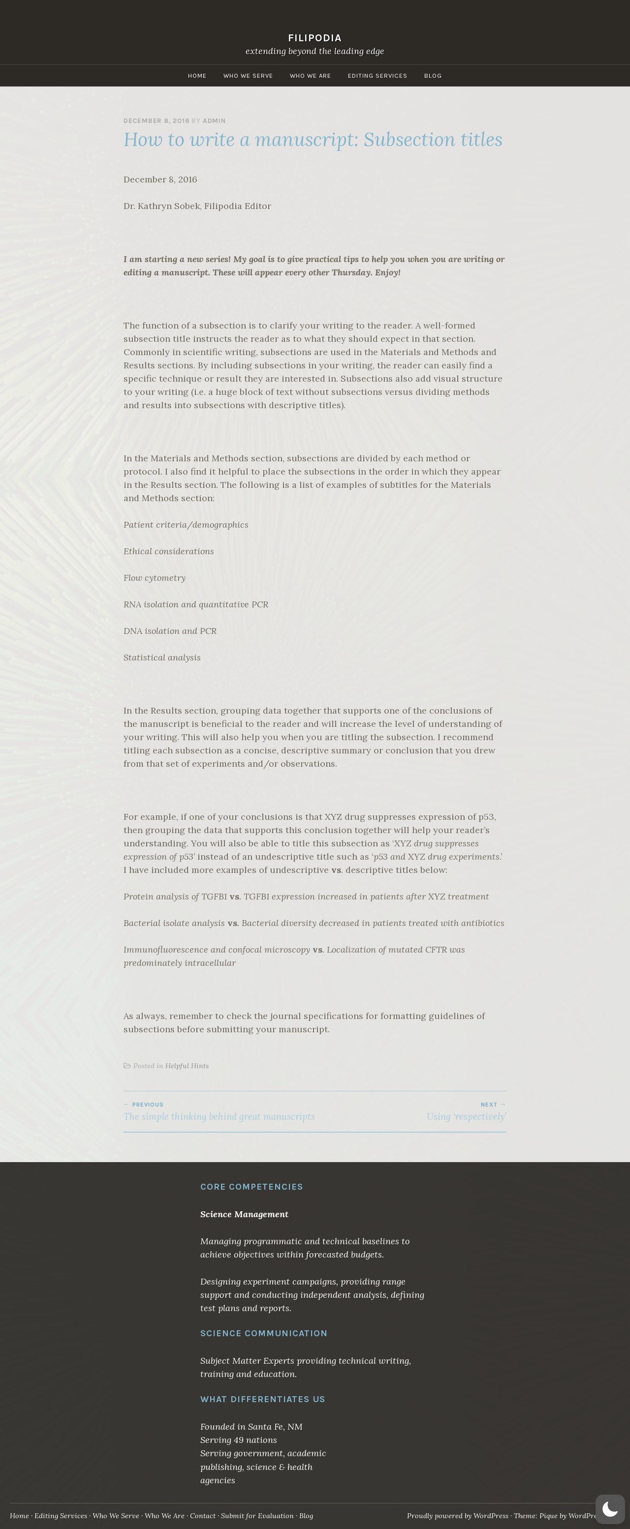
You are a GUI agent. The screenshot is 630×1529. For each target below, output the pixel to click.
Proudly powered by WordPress (457, 1515)
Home (197, 75)
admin (214, 120)
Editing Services (378, 75)
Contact (203, 1515)
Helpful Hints (187, 1065)
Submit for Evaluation (257, 1515)
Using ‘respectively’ (410, 1111)
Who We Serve (248, 75)
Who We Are (310, 75)
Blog (433, 75)
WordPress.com (593, 1515)
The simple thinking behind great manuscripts (219, 1111)
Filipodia (315, 37)
